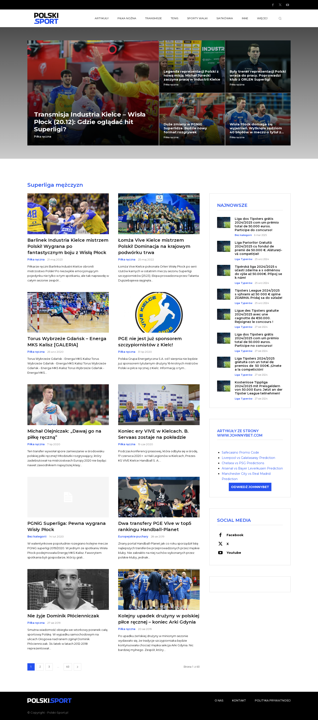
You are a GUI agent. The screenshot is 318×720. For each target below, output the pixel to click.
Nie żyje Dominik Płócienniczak (63, 615)
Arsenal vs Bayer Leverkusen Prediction (252, 468)
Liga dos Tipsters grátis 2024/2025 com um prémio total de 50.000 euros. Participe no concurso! (257, 340)
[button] (280, 18)
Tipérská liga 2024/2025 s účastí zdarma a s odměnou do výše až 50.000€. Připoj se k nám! (258, 272)
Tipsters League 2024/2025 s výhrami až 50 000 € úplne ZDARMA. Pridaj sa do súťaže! (258, 294)
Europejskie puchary (133, 536)
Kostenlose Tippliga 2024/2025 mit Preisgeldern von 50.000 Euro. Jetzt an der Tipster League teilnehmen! (258, 388)
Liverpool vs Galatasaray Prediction (248, 458)
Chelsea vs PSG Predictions (243, 463)
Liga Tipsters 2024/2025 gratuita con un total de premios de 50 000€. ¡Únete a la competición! (258, 364)
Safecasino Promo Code (240, 452)
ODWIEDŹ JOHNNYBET (250, 487)
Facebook (235, 535)
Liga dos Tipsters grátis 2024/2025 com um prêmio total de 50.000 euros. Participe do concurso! (257, 224)
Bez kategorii (37, 536)
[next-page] (77, 667)
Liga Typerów (243, 259)
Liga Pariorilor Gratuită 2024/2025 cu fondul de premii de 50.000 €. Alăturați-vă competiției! (258, 248)
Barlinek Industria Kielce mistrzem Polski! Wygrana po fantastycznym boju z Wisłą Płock (67, 246)
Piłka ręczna (42, 136)
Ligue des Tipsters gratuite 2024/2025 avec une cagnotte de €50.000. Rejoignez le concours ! (257, 316)
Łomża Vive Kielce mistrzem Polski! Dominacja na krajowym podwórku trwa (154, 246)
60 (67, 666)
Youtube (234, 553)
